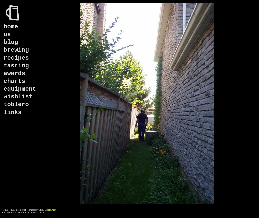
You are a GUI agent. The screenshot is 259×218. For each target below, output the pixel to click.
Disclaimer (50, 209)
